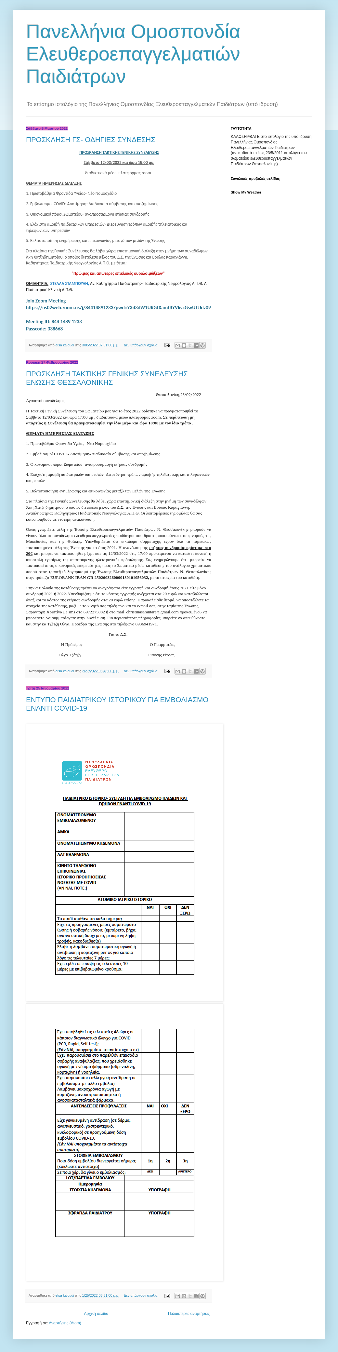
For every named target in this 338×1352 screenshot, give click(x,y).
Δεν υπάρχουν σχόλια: (142, 345)
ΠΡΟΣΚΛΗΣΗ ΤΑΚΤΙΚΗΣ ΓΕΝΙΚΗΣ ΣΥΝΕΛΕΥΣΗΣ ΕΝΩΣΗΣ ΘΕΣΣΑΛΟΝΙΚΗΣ (107, 378)
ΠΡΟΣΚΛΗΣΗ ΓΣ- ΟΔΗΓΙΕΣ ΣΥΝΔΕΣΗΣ (90, 140)
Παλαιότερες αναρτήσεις (189, 1313)
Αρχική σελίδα (96, 1313)
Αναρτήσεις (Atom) (65, 1323)
